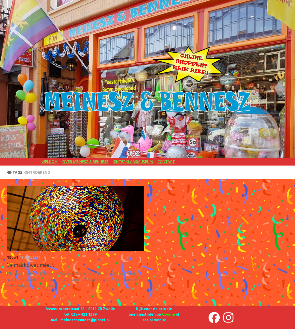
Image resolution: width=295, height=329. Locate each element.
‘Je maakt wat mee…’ (31, 265)
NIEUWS (12, 257)
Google (168, 314)
